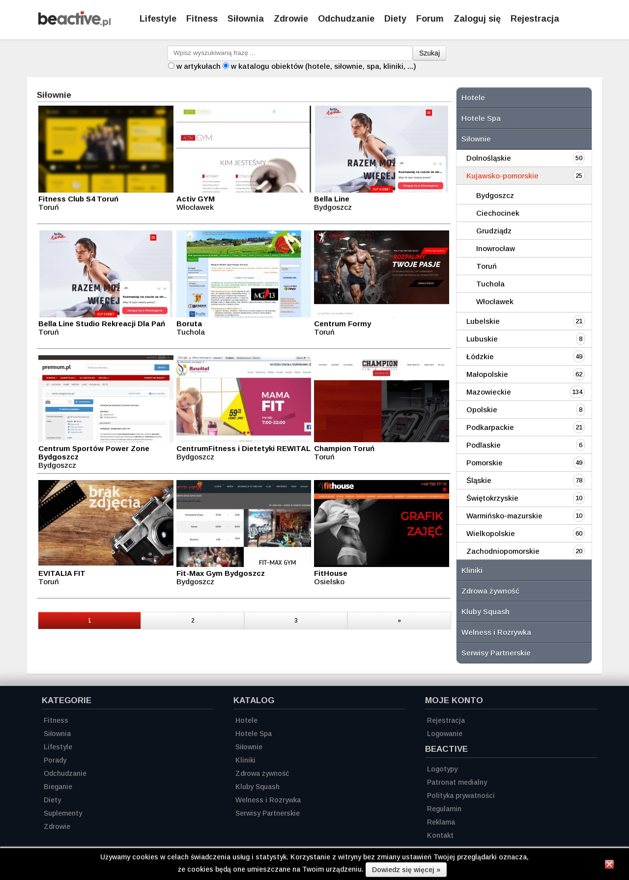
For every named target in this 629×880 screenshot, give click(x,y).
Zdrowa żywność (490, 591)
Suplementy (63, 813)
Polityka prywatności (461, 795)
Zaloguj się (477, 19)
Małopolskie (487, 374)
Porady (55, 760)
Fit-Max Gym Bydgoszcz (220, 573)
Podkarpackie (490, 427)
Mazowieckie (488, 392)
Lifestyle (158, 19)
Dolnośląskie (488, 158)
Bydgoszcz (495, 195)
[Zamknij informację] (609, 866)
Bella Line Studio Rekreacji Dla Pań (101, 323)
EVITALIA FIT (62, 573)
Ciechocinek (497, 213)
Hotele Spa (481, 118)
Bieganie (58, 787)
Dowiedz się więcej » (406, 870)
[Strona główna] (74, 24)
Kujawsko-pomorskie (502, 175)
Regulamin (444, 809)
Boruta (189, 323)
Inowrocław (495, 248)
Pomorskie (484, 462)
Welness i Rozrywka (496, 632)
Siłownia (246, 19)
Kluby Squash (485, 611)
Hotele (473, 97)
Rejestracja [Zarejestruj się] (535, 19)
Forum (430, 19)
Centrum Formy (342, 323)
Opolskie (481, 409)
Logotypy (442, 769)
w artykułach (198, 66)
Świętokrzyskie (492, 498)
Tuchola (490, 284)
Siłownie (476, 139)
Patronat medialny (457, 782)
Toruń (486, 266)
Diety (395, 19)
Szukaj (429, 53)
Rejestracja (446, 720)
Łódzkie (480, 356)
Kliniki (472, 570)
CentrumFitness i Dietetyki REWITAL (243, 448)
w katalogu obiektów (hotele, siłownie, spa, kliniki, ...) (323, 66)
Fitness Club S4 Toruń (78, 199)
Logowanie (444, 734)
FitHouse (330, 573)
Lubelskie (483, 321)
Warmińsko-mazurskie (504, 515)
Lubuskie (482, 339)
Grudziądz (494, 231)
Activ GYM (195, 199)
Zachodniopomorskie (503, 551)
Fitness (202, 19)
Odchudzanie (346, 19)
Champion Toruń (344, 448)
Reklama (441, 822)
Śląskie (478, 480)
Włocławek (495, 301)
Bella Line (331, 199)
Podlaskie (483, 445)
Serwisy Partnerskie (496, 653)
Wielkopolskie (490, 533)
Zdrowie (291, 19)
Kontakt (440, 835)
